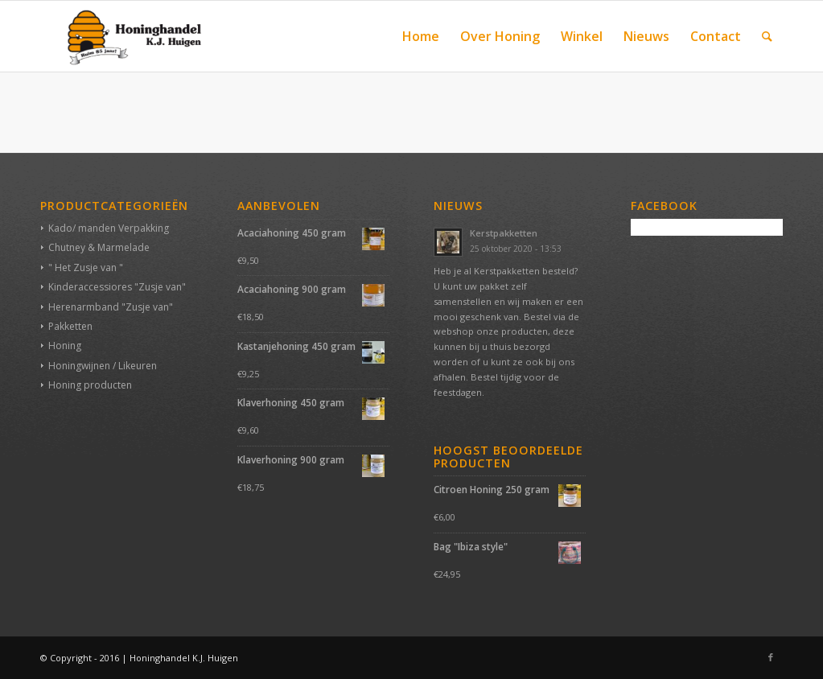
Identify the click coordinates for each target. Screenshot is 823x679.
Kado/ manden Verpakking (108, 228)
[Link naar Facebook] (771, 657)
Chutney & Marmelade (99, 247)
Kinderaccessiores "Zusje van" (117, 287)
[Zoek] (767, 36)
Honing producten (90, 385)
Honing (64, 345)
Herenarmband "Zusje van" (110, 307)
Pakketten (70, 326)
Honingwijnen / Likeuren (102, 365)
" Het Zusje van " (85, 267)
